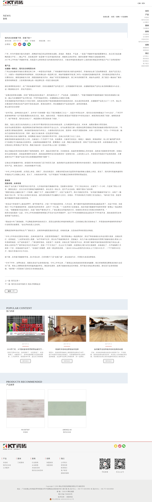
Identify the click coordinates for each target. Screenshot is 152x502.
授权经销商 (145, 66)
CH (139, 3)
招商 (147, 45)
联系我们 (146, 61)
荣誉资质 (146, 58)
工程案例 (146, 28)
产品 (147, 14)
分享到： (8, 44)
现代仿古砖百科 (143, 41)
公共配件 (146, 22)
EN (143, 3)
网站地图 (71, 491)
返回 (11, 291)
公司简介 (146, 56)
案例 (147, 25)
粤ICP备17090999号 (65, 494)
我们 (147, 53)
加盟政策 (146, 47)
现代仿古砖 (145, 20)
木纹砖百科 (145, 39)
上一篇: (12, 281)
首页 (147, 11)
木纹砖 (146, 17)
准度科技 (69, 497)
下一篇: (23, 284)
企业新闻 (146, 37)
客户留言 (146, 63)
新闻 (147, 31)
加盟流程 (146, 50)
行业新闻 (146, 34)
